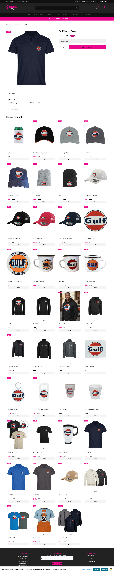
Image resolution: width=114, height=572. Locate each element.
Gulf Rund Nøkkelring (13, 409)
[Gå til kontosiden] (98, 8)
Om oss (88, 1)
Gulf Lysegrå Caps (64, 153)
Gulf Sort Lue (62, 195)
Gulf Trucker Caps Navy (65, 238)
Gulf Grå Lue (36, 195)
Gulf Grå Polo (37, 495)
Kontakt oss (93, 1)
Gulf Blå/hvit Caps (13, 195)
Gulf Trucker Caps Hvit (91, 195)
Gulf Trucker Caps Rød (39, 238)
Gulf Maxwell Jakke (64, 366)
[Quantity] (63, 47)
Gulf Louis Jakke (37, 366)
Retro (11, 24)
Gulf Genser (11, 324)
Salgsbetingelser (91, 561)
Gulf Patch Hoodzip (13, 366)
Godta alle (104, 569)
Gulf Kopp (62, 281)
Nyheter (88, 15)
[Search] (77, 8)
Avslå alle (96, 569)
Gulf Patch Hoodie (90, 324)
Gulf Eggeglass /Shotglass (92, 409)
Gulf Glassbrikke (89, 238)
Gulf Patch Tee (37, 452)
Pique (18, 24)
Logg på (83, 1)
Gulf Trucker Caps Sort (14, 238)
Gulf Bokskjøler (12, 153)
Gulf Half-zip (88, 495)
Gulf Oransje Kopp (90, 281)
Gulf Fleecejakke (63, 538)
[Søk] (57, 8)
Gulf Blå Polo (11, 495)
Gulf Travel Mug (63, 452)
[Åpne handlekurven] (104, 8)
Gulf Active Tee (12, 538)
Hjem (7, 24)
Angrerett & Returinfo (102, 1)
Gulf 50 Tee (36, 538)
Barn (82, 15)
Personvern (77, 1)
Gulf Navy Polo (24, 24)
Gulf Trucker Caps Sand (65, 495)
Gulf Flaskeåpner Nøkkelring (41, 409)
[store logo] (11, 8)
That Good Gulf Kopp (39, 281)
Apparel (15, 24)
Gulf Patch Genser (38, 324)
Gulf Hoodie (62, 324)
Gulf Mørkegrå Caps (90, 153)
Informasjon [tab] (12, 93)
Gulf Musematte (89, 366)
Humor (36, 15)
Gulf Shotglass (63, 409)
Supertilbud (74, 15)
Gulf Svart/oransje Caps (40, 153)
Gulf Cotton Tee (12, 452)
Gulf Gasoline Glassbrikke (15, 281)
